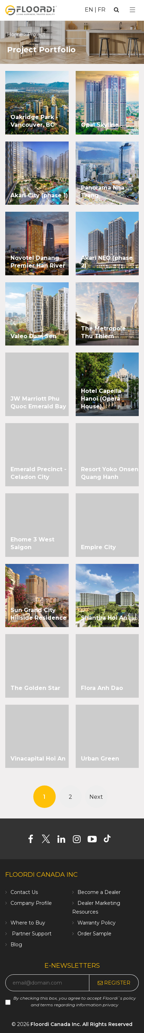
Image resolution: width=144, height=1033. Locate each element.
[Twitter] (48, 840)
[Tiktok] (110, 840)
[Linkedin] (64, 840)
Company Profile (31, 903)
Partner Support (31, 933)
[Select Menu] (132, 10)
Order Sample (94, 933)
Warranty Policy (96, 923)
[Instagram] (79, 840)
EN (89, 9)
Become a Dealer (99, 892)
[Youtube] (95, 840)
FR (101, 9)
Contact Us (24, 892)
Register (114, 983)
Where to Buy (28, 923)
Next (96, 797)
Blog (16, 944)
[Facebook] (33, 840)
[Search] (116, 9)
